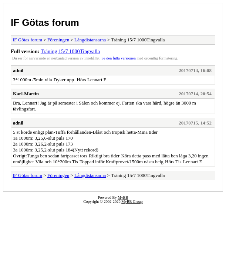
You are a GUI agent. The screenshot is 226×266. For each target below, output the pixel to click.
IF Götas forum (45, 22)
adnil (18, 70)
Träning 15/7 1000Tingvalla (70, 51)
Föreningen (58, 39)
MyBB (123, 197)
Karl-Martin (26, 93)
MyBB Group (131, 202)
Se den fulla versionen (118, 58)
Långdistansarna (90, 39)
